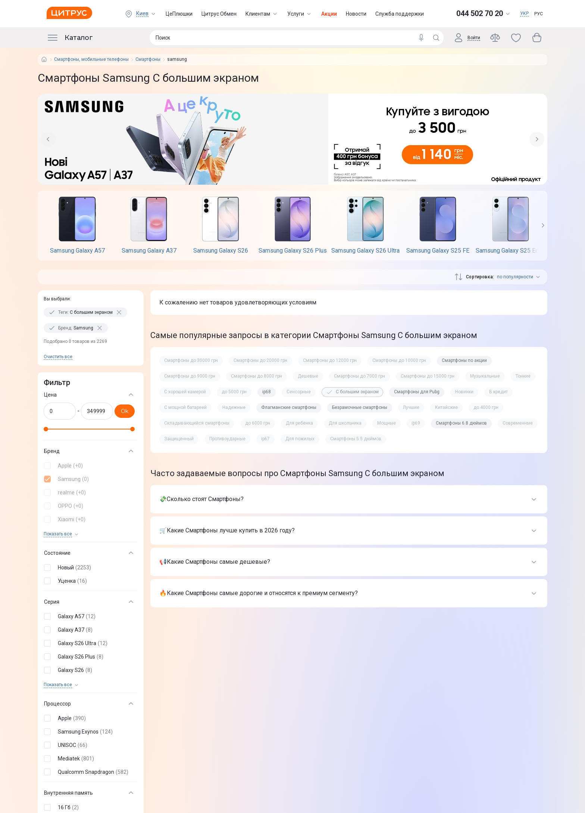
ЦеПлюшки (179, 14)
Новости (356, 14)
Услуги (299, 13)
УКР (524, 13)
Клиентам (261, 13)
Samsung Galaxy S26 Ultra (365, 250)
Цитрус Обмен (219, 14)
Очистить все (58, 356)
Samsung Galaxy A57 (77, 250)
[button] (89, 465)
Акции (329, 14)
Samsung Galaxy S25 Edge (510, 250)
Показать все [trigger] (58, 534)
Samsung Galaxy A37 (149, 250)
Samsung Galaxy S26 (220, 250)
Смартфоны (147, 59)
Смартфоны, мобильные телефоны (91, 59)
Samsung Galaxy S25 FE (437, 250)
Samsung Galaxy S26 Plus (293, 250)
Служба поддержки (399, 14)
